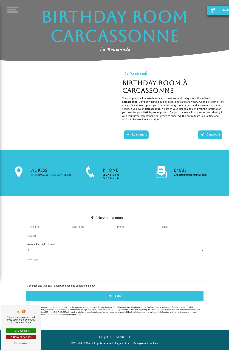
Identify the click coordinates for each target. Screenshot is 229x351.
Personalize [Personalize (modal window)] (21, 343)
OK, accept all (21, 330)
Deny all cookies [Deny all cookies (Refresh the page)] (20, 337)
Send (118, 290)
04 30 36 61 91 (111, 184)
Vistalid (77, 344)
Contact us (209, 135)
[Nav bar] (22, 9)
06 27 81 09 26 (111, 181)
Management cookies (145, 344)
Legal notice (122, 344)
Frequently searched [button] (114, 338)
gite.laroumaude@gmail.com (190, 169)
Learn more (137, 135)
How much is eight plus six (41, 238)
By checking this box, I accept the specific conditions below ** (63, 280)
